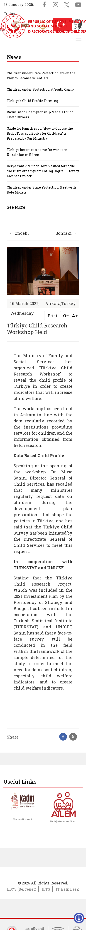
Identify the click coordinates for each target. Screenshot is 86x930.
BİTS (46, 889)
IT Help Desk (67, 889)
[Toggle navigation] (78, 38)
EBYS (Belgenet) (21, 889)
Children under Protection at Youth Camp (40, 89)
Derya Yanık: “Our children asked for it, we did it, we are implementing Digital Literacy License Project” (43, 171)
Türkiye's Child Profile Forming (32, 101)
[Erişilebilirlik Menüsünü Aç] (79, 918)
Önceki (19, 233)
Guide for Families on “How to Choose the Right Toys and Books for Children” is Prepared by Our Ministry (40, 133)
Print (52, 315)
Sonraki (66, 233)
